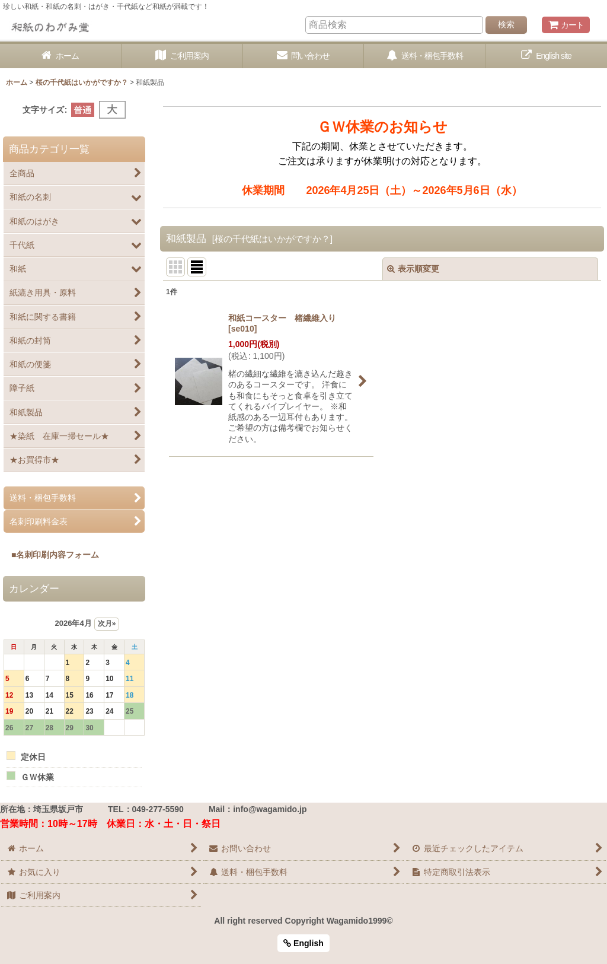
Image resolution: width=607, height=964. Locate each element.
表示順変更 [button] (413, 268)
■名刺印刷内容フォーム (51, 554)
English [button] (303, 943)
